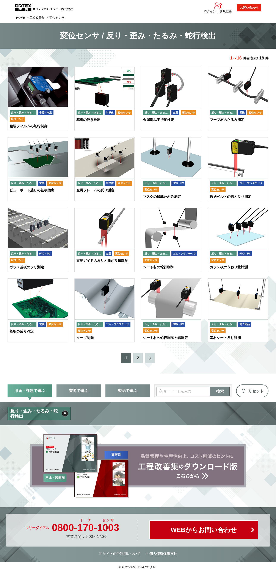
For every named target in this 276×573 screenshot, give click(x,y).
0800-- (85, 528)
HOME (20, 17)
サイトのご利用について (122, 554)
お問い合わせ (249, 7)
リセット (256, 392)
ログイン (210, 11)
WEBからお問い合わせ (204, 530)
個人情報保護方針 (163, 554)
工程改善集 (37, 17)
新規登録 (226, 11)
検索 (220, 392)
